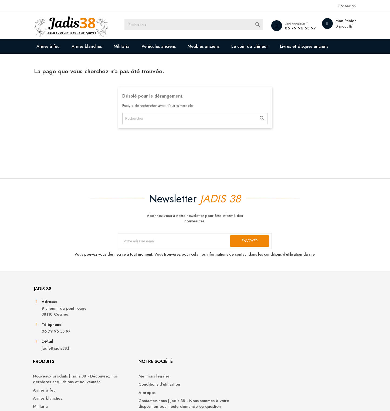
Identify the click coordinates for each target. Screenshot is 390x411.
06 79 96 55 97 (287, 28)
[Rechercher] (200, 25)
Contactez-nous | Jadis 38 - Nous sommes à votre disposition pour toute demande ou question (229, 357)
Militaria (133, 46)
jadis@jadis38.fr (67, 373)
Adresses (284, 351)
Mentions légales (214, 326)
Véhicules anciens (170, 46)
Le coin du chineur (261, 46)
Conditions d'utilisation (220, 335)
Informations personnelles (299, 326)
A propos (207, 343)
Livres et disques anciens (77, 61)
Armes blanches (98, 46)
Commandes (287, 335)
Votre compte (293, 312)
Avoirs (281, 343)
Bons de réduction (293, 359)
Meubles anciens (215, 46)
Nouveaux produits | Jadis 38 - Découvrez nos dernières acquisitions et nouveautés (150, 332)
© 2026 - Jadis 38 (60, 400)
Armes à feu (59, 46)
